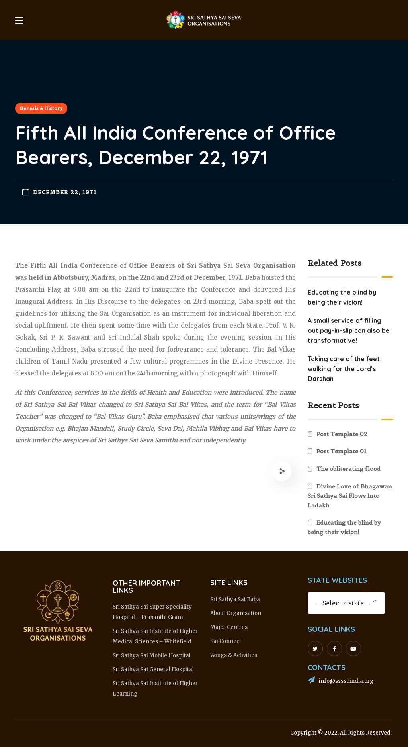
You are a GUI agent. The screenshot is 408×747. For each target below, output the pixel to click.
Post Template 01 (341, 451)
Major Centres (229, 627)
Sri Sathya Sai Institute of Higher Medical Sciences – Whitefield (155, 636)
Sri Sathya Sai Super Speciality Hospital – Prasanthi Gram (152, 612)
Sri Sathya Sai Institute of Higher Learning (155, 688)
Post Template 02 (341, 434)
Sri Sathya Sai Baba (235, 599)
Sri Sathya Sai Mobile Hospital (152, 655)
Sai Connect (225, 641)
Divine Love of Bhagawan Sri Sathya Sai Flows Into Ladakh (350, 496)
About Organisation (235, 613)
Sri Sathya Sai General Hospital (153, 669)
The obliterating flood (348, 468)
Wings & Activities (233, 655)
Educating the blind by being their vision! (344, 527)
